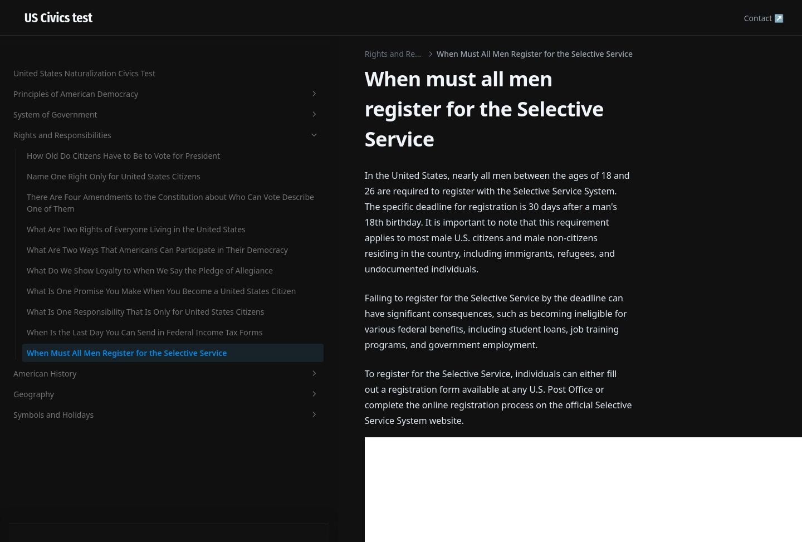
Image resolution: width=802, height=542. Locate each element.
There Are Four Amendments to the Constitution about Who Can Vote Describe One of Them (73, 97)
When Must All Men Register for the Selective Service (74, 417)
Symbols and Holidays (68, 490)
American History (68, 449)
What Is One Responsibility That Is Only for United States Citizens (75, 329)
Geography (68, 470)
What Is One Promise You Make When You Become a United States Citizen (73, 285)
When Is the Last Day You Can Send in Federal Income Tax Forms (73, 373)
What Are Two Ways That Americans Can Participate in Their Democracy (75, 197)
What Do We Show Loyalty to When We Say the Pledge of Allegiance (74, 241)
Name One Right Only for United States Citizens (73, 47)
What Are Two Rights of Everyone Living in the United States (69, 153)
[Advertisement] (401, 392)
